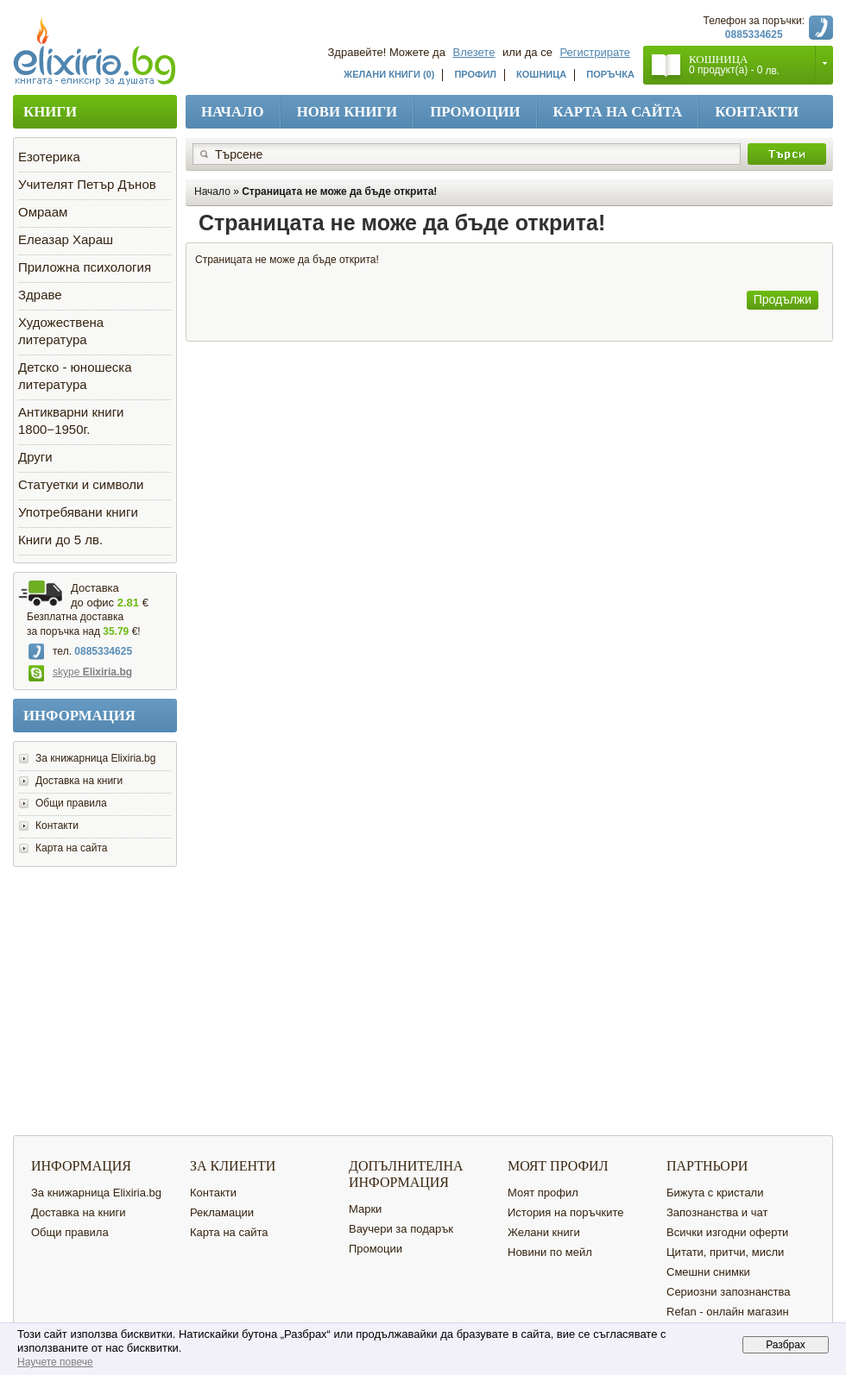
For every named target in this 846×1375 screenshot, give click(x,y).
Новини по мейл (550, 1252)
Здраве (40, 294)
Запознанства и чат (716, 1212)
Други (35, 456)
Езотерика (49, 156)
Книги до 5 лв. (60, 539)
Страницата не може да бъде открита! (339, 191)
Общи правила (71, 803)
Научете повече (55, 1362)
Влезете (474, 52)
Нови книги (347, 112)
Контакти (757, 112)
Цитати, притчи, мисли (725, 1252)
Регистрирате (595, 52)
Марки (365, 1208)
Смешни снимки (708, 1271)
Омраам (42, 211)
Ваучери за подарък (401, 1228)
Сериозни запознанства (728, 1291)
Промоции (475, 112)
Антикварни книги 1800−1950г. (71, 420)
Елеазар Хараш (65, 239)
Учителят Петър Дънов (87, 184)
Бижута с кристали (714, 1192)
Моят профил (543, 1192)
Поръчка (610, 74)
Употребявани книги (78, 512)
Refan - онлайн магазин (727, 1311)
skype (80, 672)
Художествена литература (61, 331)
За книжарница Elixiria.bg (95, 758)
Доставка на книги (79, 781)
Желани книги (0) (389, 74)
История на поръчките (565, 1212)
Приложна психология (84, 267)
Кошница (541, 74)
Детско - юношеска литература (75, 376)
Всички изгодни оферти (727, 1232)
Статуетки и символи (80, 484)
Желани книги (544, 1232)
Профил (475, 74)
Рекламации (222, 1212)
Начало (232, 112)
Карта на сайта (618, 112)
